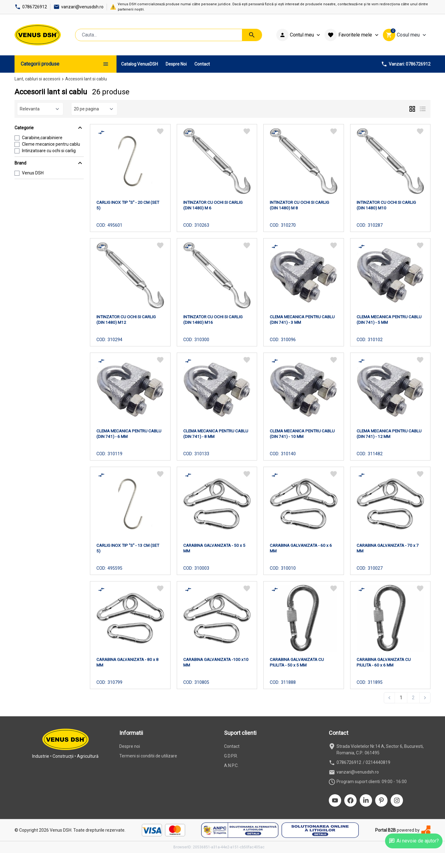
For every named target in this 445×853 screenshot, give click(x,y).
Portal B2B (385, 830)
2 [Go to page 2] (413, 698)
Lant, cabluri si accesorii (37, 78)
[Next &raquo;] (424, 697)
